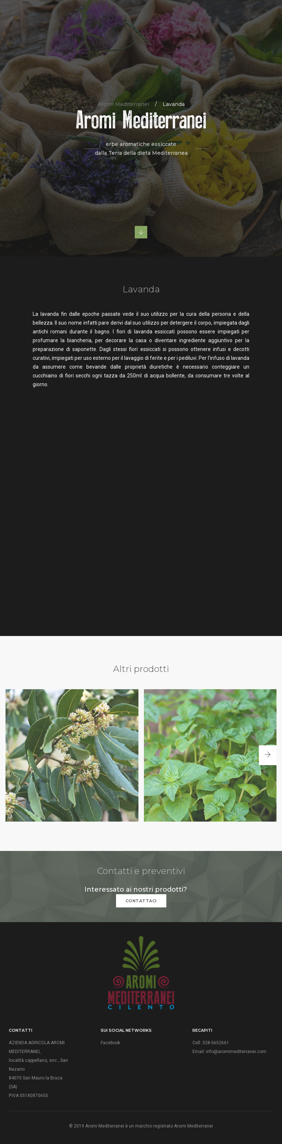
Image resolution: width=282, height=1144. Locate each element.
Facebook (110, 1042)
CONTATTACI (141, 900)
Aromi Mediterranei (123, 104)
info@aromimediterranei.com (236, 1051)
